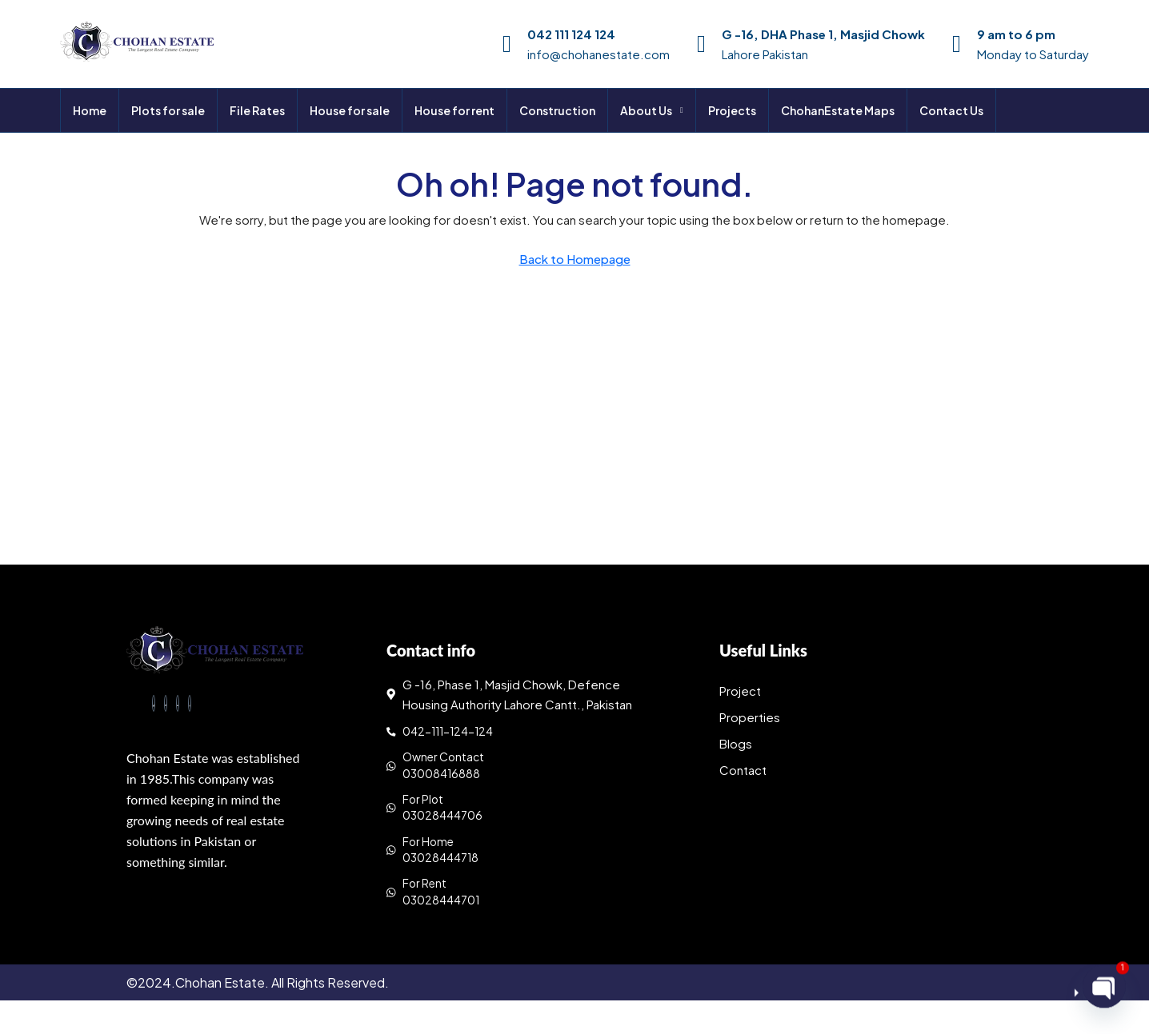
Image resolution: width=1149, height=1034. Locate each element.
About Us (646, 110)
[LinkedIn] (177, 707)
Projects (732, 110)
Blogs (735, 743)
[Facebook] (153, 707)
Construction (557, 110)
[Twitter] (165, 707)
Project (740, 690)
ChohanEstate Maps (838, 110)
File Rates (257, 110)
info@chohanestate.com (598, 54)
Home (89, 110)
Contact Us (951, 110)
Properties (749, 717)
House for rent (454, 110)
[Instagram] (189, 707)
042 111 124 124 (571, 34)
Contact (743, 769)
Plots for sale (168, 110)
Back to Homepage (575, 258)
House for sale (350, 110)
